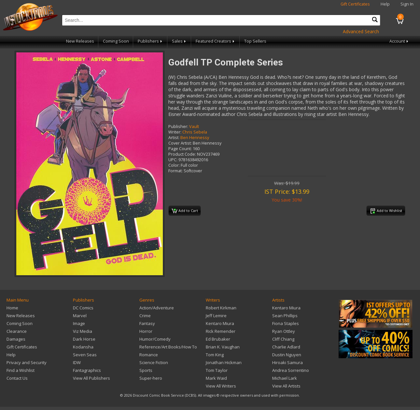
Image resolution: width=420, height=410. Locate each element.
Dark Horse (84, 339)
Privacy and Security (27, 362)
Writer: (174, 132)
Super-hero (150, 378)
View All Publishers (91, 378)
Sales (179, 41)
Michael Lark (284, 378)
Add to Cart (185, 211)
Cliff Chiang (283, 339)
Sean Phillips (285, 315)
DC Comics (83, 308)
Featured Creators (215, 41)
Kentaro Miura (220, 323)
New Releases (80, 41)
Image (79, 323)
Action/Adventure (156, 308)
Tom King (215, 355)
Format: (175, 171)
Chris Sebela (194, 132)
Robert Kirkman (221, 308)
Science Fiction (153, 362)
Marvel (80, 315)
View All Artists (286, 386)
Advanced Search (361, 31)
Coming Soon (116, 41)
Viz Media (82, 331)
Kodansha (83, 347)
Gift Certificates (355, 4)
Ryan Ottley (283, 331)
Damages (16, 339)
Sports (145, 370)
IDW (77, 362)
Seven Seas (85, 355)
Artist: (173, 137)
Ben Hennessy (194, 137)
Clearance (17, 331)
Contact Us (17, 378)
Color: (174, 165)
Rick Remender (220, 331)
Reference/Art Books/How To (168, 347)
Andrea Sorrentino (290, 370)
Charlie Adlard (286, 347)
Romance (148, 355)
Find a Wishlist (21, 370)
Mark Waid (216, 378)
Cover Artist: (180, 143)
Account (399, 41)
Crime (145, 315)
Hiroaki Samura (287, 362)
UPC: (172, 160)
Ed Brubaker (218, 339)
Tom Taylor (217, 370)
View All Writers (221, 386)
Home (12, 308)
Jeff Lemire (216, 315)
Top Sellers (255, 41)
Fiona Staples (285, 323)
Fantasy (147, 323)
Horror (145, 331)
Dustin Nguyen (286, 355)
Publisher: (178, 126)
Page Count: (180, 148)
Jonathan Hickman (224, 362)
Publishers (150, 41)
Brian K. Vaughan (223, 347)
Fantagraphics (87, 370)
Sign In (406, 4)
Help (385, 4)
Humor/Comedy (155, 339)
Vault (194, 126)
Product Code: (182, 154)
